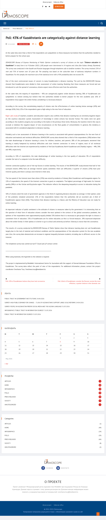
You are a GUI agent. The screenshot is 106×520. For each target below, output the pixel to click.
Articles (8, 385)
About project (47, 2)
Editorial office (58, 2)
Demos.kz (6, 29)
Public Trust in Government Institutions (20, 303)
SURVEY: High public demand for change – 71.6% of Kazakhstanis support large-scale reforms (40, 307)
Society (8, 405)
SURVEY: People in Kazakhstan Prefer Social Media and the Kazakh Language (33, 311)
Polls (7, 397)
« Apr (6, 368)
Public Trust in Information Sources (19, 318)
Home (7, 389)
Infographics (10, 393)
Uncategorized (10, 409)
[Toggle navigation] (4, 23)
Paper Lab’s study (12, 120)
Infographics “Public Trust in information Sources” (24, 315)
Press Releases (18, 29)
